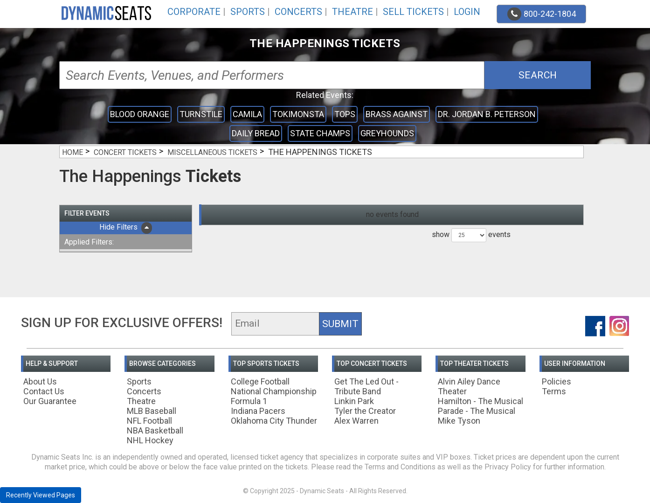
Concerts (298, 11)
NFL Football (149, 421)
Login (467, 11)
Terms (554, 391)
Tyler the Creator (365, 411)
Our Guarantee (49, 401)
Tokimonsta (298, 114)
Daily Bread (256, 133)
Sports (247, 11)
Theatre (352, 11)
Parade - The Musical (476, 411)
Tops (344, 114)
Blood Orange (139, 114)
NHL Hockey (150, 440)
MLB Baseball (151, 411)
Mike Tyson (459, 421)
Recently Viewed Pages (40, 495)
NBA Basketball (155, 430)
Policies (556, 381)
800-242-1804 (541, 14)
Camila (247, 114)
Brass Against (397, 114)
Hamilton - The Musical (480, 401)
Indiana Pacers (258, 411)
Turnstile (201, 114)
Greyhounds (387, 133)
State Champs (320, 133)
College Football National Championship (274, 386)
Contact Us (43, 391)
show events (471, 235)
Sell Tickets (413, 11)
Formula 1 (249, 401)
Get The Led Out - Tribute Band (366, 386)
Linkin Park (354, 401)
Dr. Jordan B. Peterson (487, 114)
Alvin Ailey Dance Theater (469, 386)
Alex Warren (356, 421)
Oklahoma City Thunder (274, 421)
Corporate (194, 11)
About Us (40, 381)
